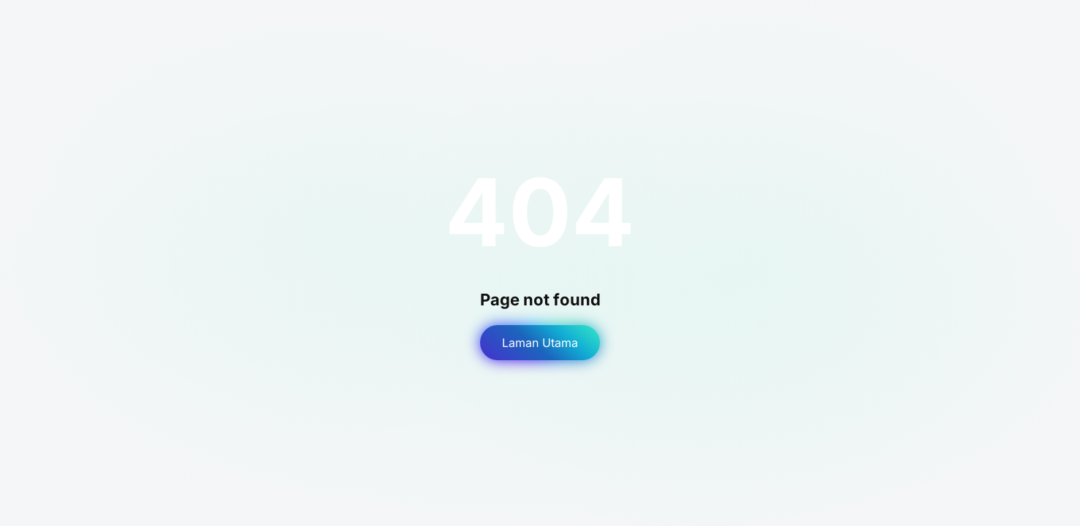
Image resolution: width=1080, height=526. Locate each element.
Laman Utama (540, 342)
